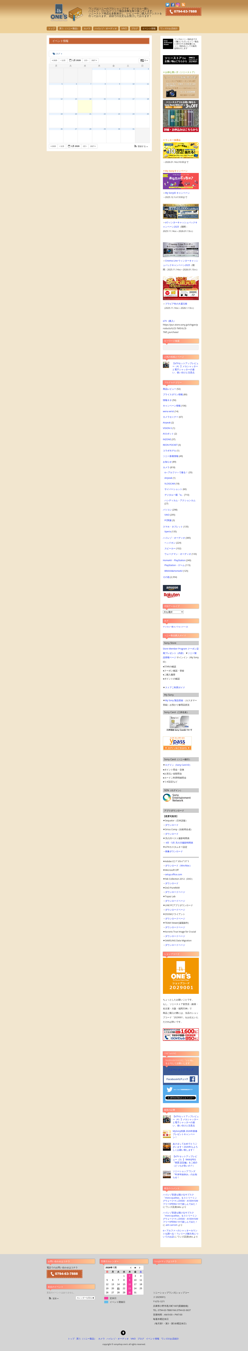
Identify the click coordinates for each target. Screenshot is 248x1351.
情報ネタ (167, 400)
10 (133, 84)
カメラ (87, 28)
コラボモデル (169, 450)
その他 (166, 577)
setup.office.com (173, 874)
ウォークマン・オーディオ (177, 553)
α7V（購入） (169, 320)
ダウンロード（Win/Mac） (178, 865)
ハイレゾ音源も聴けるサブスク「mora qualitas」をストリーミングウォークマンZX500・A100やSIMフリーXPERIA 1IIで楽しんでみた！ (180, 1199)
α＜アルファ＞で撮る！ (176, 472)
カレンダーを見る (85, 1298)
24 (133, 114)
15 (105, 99)
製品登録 (178, 700)
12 (62, 99)
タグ (57, 53)
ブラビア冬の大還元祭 (176, 303)
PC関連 (168, 520)
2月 (86, 60)
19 (62, 114)
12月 (63, 60)
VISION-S (167, 428)
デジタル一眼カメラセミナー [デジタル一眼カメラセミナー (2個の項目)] (175, 627)
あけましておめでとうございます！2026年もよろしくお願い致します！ (185, 1146)
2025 (55, 60)
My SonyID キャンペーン (177, 192)
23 (119, 114)
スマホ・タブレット (173, 526)
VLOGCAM (169, 483)
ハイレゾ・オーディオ (106, 28)
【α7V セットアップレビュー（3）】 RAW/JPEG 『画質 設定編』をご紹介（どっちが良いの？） (185, 1161)
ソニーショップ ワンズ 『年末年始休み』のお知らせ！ (185, 1174)
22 (105, 114)
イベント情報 (149, 28)
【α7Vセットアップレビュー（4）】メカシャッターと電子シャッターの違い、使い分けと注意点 (185, 368)
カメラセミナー (170, 416)
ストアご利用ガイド (175, 687)
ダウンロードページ (175, 891)
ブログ (134, 28)
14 (90, 99)
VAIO (124, 28)
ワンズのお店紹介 (169, 28)
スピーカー (170, 548)
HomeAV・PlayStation (174, 560)
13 (76, 99)
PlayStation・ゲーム (174, 565)
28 (90, 129)
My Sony (169, 700)
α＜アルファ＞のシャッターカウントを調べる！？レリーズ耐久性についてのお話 (180, 1233)
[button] (140, 146)
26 (62, 129)
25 (148, 114)
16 (119, 99)
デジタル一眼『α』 (174, 494)
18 (148, 99)
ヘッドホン (170, 542)
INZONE (167, 439)
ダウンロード (171, 824)
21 (90, 114)
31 (133, 129)
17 (133, 99)
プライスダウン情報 (173, 394)
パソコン (167, 509)
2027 (94, 60)
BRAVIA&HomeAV (173, 570)
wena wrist (168, 411)
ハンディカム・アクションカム (179, 500)
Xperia (167, 531)
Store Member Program (175, 648)
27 (76, 129)
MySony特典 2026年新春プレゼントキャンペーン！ (185, 1134)
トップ (51, 28)
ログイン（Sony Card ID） (178, 764)
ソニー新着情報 (170, 456)
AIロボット (168, 433)
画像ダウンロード (174, 851)
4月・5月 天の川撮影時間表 (179, 842)
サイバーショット (173, 489)
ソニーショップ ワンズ (180, 1069)
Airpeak (167, 422)
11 (148, 84)
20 (76, 114)
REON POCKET (170, 444)
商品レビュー (169, 388)
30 (119, 129)
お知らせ (167, 461)
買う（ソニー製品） (69, 28)
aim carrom (171, 1224)
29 (105, 129)
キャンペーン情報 (172, 405)
